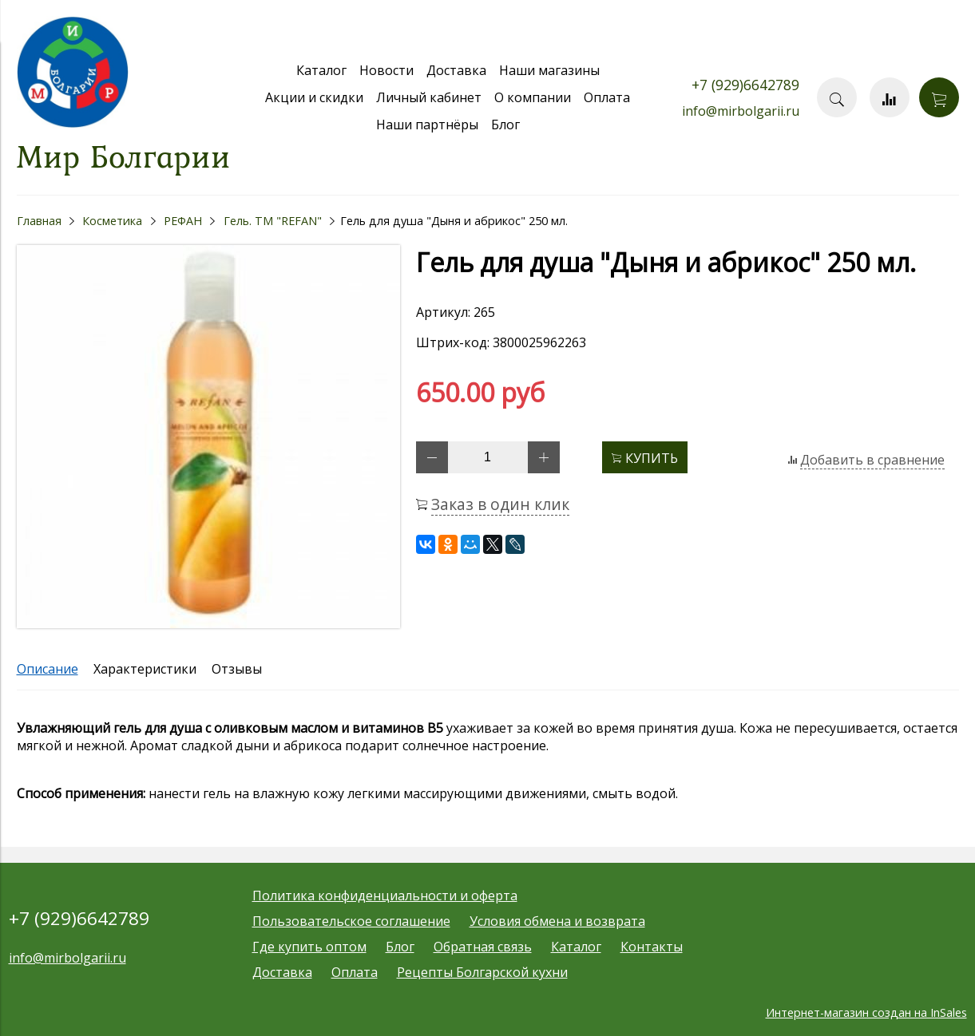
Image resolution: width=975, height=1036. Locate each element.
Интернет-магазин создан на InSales (866, 1012)
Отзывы (237, 669)
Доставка (456, 70)
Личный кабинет (429, 97)
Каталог (321, 70)
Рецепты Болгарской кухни (482, 972)
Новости (386, 70)
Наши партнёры (427, 124)
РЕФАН (183, 220)
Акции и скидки (314, 97)
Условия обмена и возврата (557, 921)
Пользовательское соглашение (351, 921)
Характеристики (144, 669)
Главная (39, 220)
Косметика (112, 220)
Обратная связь (483, 946)
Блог (505, 124)
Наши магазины (549, 70)
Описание (47, 669)
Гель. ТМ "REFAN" (273, 220)
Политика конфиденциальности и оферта (384, 895)
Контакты (651, 946)
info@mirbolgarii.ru (740, 111)
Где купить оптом (309, 946)
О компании (532, 97)
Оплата (607, 97)
